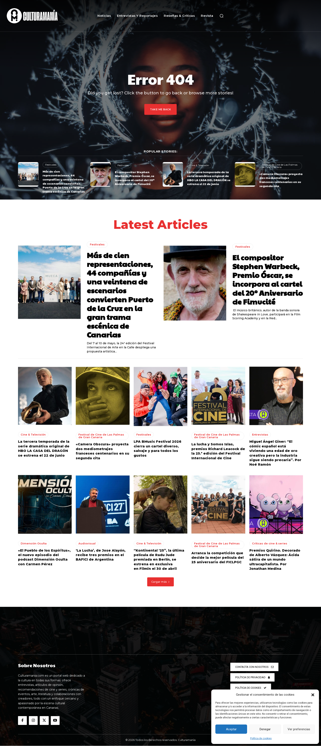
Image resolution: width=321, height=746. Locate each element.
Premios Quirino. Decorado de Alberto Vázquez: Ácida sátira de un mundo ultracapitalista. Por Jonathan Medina (274, 560)
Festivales (50, 164)
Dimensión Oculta (34, 543)
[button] (313, 695)
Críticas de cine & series (269, 543)
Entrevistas (260, 435)
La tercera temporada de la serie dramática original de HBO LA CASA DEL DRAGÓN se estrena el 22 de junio (209, 178)
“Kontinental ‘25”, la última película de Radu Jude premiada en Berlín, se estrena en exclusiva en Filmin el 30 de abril (159, 560)
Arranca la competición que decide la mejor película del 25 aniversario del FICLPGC (217, 557)
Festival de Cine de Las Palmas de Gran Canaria (279, 166)
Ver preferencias (299, 729)
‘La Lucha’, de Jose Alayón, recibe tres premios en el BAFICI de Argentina (100, 555)
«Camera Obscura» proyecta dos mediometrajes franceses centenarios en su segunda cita (280, 180)
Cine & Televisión (199, 165)
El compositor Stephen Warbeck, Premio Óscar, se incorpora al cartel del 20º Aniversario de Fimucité (135, 178)
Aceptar (231, 729)
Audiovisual (87, 543)
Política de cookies (261, 738)
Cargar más (160, 581)
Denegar (265, 729)
